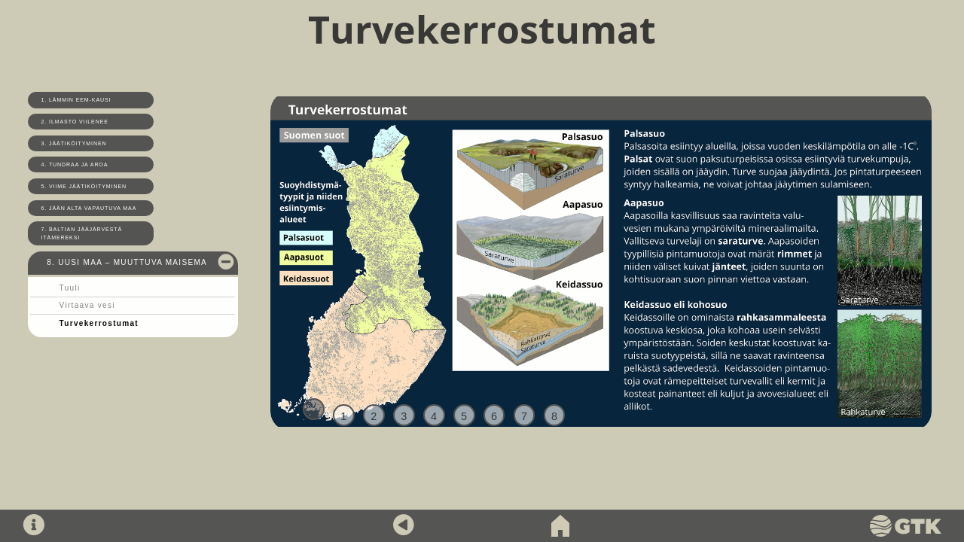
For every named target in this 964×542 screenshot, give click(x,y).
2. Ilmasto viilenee (74, 121)
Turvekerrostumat (99, 323)
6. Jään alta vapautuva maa (89, 208)
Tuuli (70, 288)
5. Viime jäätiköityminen (84, 186)
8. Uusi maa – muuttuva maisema (127, 262)
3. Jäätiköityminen (74, 143)
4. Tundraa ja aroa (74, 164)
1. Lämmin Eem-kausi (76, 99)
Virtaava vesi (87, 305)
